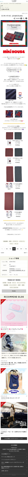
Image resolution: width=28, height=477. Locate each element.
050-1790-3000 (15, 451)
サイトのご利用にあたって (8, 456)
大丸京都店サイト (6, 454)
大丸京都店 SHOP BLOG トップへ (15, 438)
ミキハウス (5, 3)
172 (26, 248)
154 (10, 248)
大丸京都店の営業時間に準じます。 (17, 271)
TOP (1, 3)
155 (14, 248)
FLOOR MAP (13, 266)
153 (7, 248)
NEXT (25, 252)
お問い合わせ (4, 470)
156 (17, 248)
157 (21, 248)
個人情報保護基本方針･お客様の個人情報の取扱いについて (12, 467)
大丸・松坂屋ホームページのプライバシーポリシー (12, 463)
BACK (2, 252)
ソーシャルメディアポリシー (8, 459)
